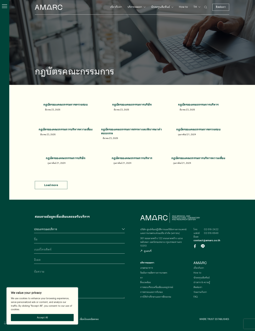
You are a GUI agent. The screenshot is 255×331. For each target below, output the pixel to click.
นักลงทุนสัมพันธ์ (160, 7)
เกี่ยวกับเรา (116, 7)
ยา (141, 277)
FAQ (196, 296)
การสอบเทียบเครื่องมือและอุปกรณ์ (156, 287)
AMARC (48, 7)
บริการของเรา (135, 7)
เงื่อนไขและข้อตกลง (89, 319)
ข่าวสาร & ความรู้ (202, 282)
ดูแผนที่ (146, 251)
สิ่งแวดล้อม (145, 282)
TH (195, 7)
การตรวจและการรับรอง (151, 292)
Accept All (42, 317)
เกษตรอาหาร (146, 267)
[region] (42, 306)
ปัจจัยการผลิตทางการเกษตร (153, 272)
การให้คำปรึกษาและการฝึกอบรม (155, 296)
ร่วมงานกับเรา (200, 292)
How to (183, 7)
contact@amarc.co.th (207, 240)
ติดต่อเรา (221, 7)
